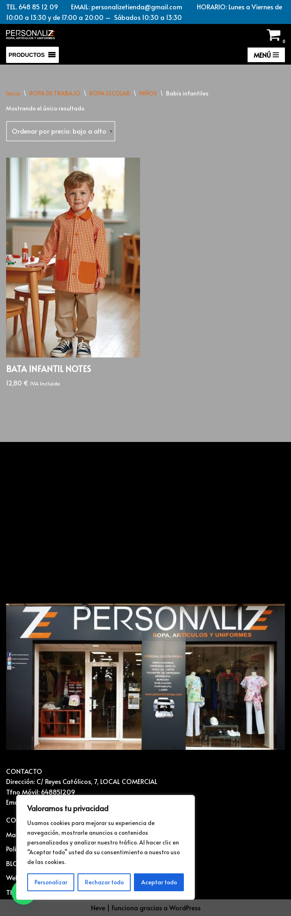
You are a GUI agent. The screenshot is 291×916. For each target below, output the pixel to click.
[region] (105, 847)
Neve (98, 907)
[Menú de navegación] (266, 55)
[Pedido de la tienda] (60, 131)
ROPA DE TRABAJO (54, 93)
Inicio (13, 93)
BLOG (15, 863)
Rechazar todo (104, 882)
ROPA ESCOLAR (109, 93)
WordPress (184, 907)
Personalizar (50, 882)
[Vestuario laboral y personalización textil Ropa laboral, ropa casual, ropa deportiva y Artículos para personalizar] (30, 34)
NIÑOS (148, 93)
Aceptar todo (159, 882)
